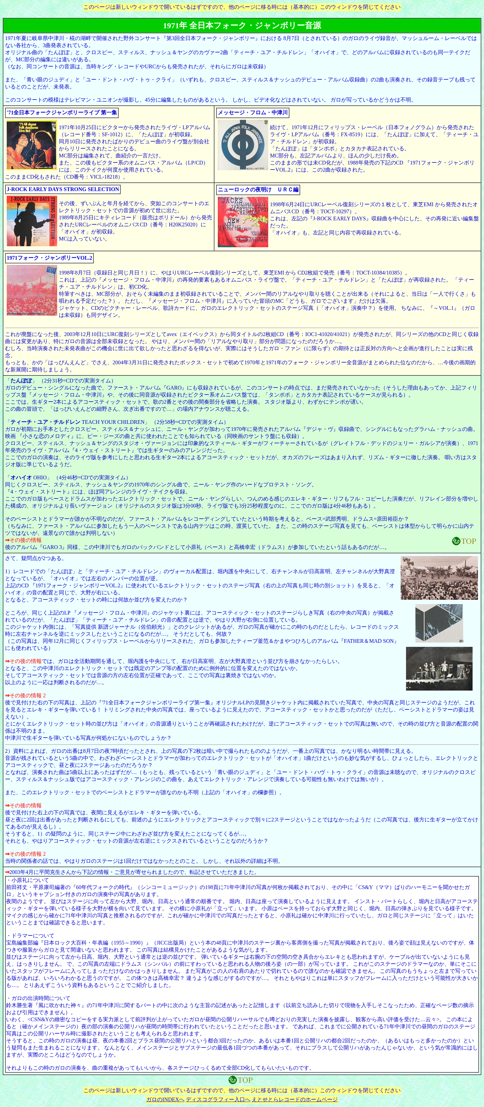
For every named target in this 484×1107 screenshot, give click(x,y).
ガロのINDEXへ (165, 1099)
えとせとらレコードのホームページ (295, 1099)
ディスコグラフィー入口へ (218, 1099)
